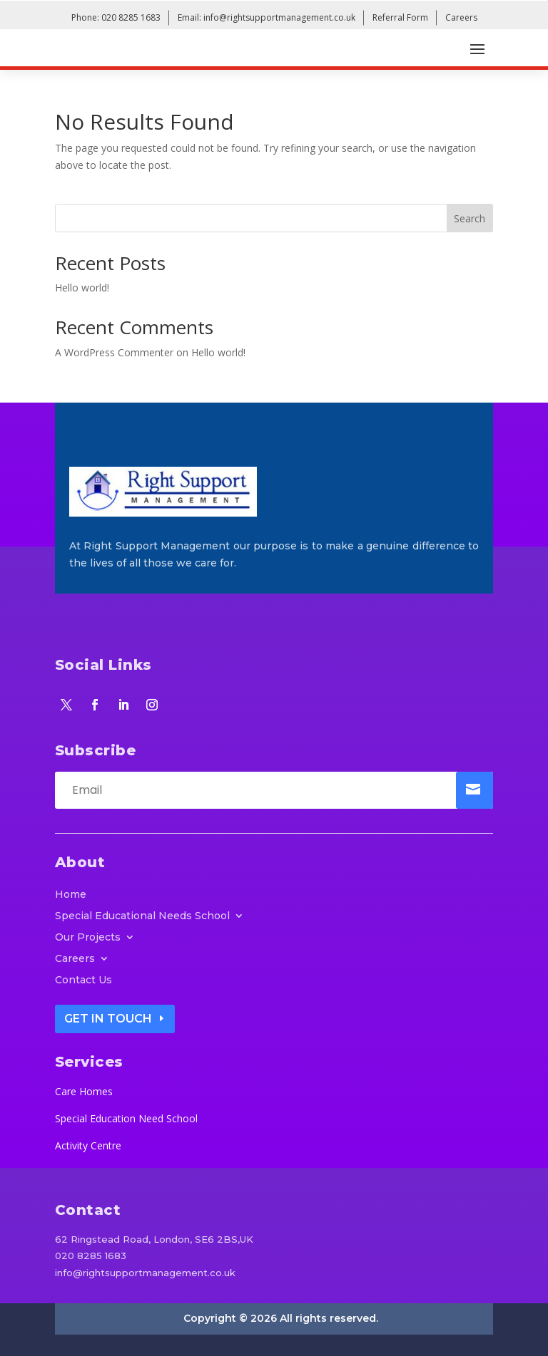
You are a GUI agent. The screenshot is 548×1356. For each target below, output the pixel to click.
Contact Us (83, 980)
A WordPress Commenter (114, 352)
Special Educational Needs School (142, 916)
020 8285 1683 (90, 1255)
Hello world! (82, 287)
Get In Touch (108, 1018)
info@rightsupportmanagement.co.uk (145, 1272)
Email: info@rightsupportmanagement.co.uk (266, 17)
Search (469, 218)
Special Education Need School (126, 1118)
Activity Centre (88, 1145)
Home (70, 895)
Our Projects (88, 937)
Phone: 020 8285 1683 (116, 17)
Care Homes (84, 1091)
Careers (461, 17)
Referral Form (400, 17)
